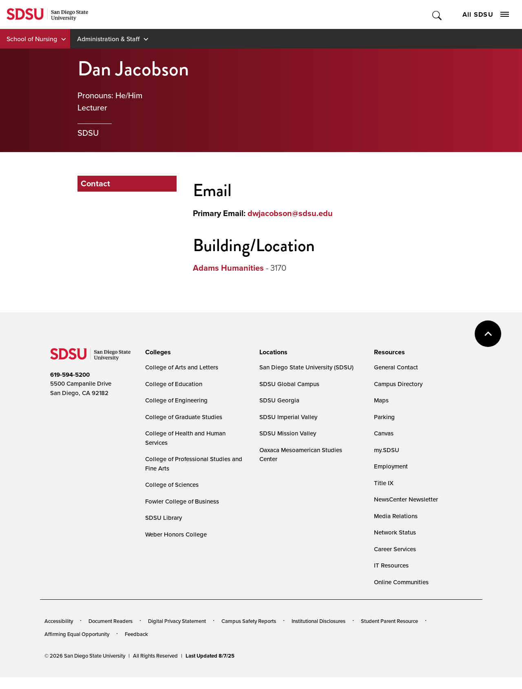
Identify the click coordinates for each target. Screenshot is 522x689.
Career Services (395, 549)
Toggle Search (437, 14)
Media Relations (396, 516)
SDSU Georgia (279, 400)
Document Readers (110, 621)
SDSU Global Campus (289, 384)
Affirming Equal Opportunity (76, 634)
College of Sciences (172, 484)
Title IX (384, 483)
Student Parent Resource (389, 621)
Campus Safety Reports (248, 621)
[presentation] (157, 352)
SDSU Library (163, 517)
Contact (95, 183)
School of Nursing (32, 38)
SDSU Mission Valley (287, 433)
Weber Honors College (176, 534)
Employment (391, 466)
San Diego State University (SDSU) (306, 367)
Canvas (384, 433)
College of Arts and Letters (181, 367)
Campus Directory (398, 384)
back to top (488, 333)
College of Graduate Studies (183, 417)
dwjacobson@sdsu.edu (290, 213)
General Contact (396, 367)
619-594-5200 (70, 374)
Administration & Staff (108, 38)
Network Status (395, 532)
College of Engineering (176, 400)
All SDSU (485, 14)
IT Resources (391, 565)
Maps (381, 400)
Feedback (136, 634)
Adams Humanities (228, 268)
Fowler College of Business (182, 501)
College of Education (173, 384)
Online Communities (401, 582)
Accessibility (58, 621)
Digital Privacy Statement (177, 621)
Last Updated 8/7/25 (210, 656)
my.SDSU (386, 450)
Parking (384, 417)
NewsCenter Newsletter (406, 499)
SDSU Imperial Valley (288, 417)
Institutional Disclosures (318, 621)
